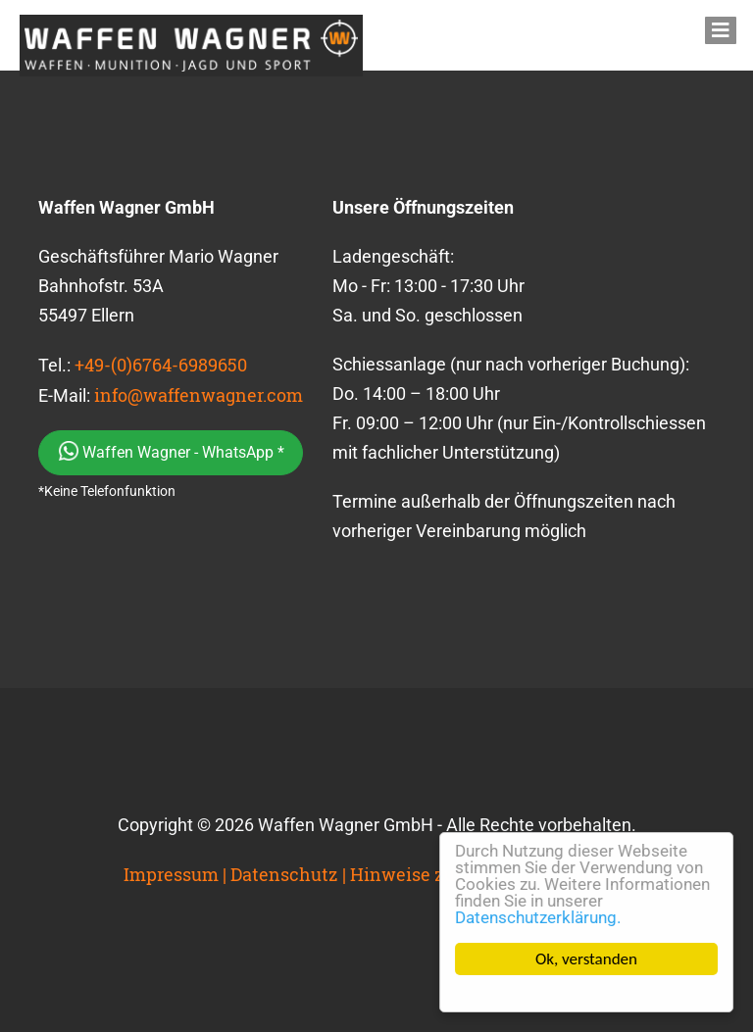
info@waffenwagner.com (198, 395)
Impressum (171, 874)
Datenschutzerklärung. (538, 917)
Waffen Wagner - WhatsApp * (171, 451)
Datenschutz (284, 874)
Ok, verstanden (586, 959)
